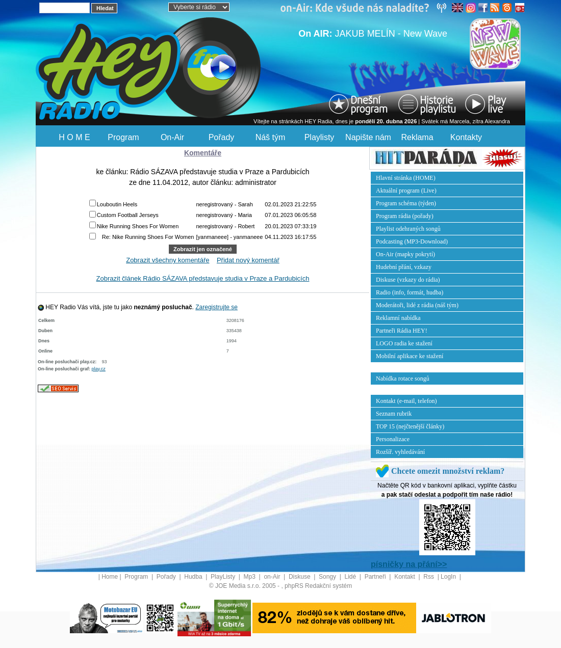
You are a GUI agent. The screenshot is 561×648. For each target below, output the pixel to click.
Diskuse (300, 576)
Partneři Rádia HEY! (401, 330)
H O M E (74, 137)
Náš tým (271, 137)
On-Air (172, 137)
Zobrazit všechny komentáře (167, 260)
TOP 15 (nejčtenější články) (410, 426)
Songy (328, 576)
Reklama (417, 137)
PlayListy (224, 576)
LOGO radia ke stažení (404, 343)
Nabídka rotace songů (402, 378)
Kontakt (405, 576)
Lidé (351, 576)
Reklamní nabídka (398, 317)
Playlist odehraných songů (408, 228)
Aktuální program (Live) (406, 190)
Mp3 (251, 576)
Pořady (222, 137)
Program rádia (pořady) (405, 216)
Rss (429, 576)
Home (109, 576)
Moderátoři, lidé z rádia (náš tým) (417, 305)
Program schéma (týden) (406, 203)
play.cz (99, 368)
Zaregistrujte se (216, 307)
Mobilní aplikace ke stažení (409, 356)
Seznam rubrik (394, 413)
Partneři (376, 576)
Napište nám (368, 137)
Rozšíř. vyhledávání (400, 451)
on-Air (273, 576)
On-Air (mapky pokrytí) (405, 254)
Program (123, 137)
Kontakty (466, 137)
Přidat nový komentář (248, 260)
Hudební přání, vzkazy (403, 267)
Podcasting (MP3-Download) (412, 241)
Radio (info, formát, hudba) (409, 292)
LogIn (449, 576)
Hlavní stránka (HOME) (406, 177)
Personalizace (393, 439)
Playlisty (319, 137)
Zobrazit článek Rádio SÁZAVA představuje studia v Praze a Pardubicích (203, 278)
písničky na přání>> (409, 564)
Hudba (194, 576)
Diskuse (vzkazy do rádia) (408, 279)
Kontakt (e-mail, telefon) (406, 400)
